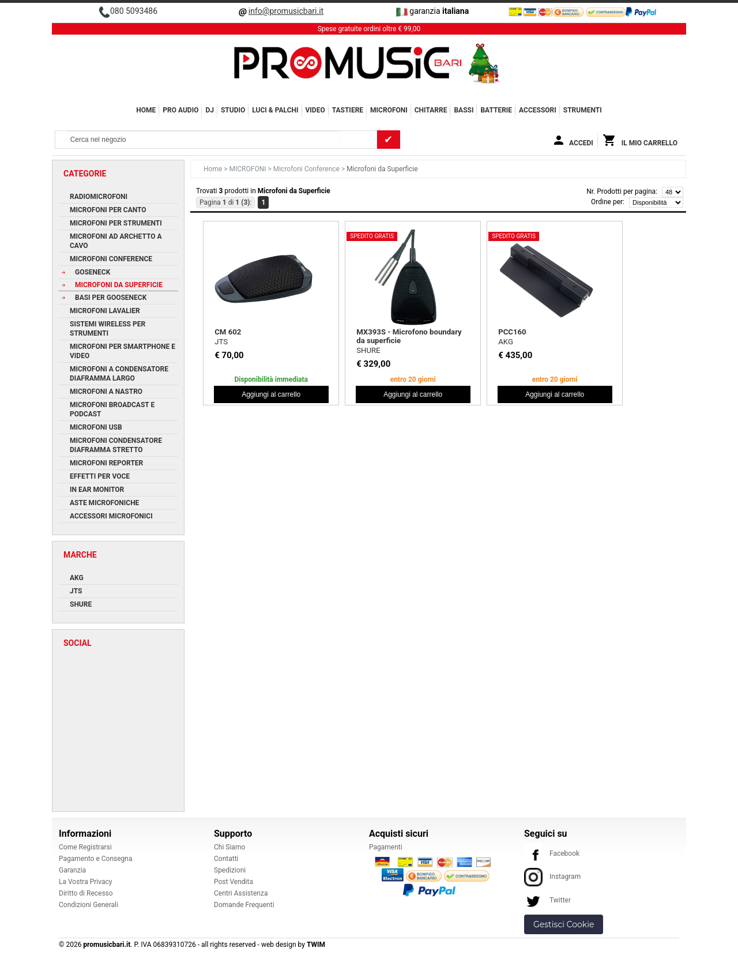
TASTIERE (347, 110)
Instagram (552, 877)
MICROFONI (389, 110)
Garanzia (72, 870)
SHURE (368, 350)
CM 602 (227, 332)
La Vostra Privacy (85, 882)
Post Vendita (233, 882)
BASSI (463, 110)
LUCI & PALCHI (275, 110)
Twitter (547, 900)
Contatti (226, 859)
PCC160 (512, 332)
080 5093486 (133, 11)
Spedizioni (230, 870)
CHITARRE (431, 110)
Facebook (551, 853)
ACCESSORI (537, 110)
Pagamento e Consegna (96, 859)
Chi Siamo (229, 847)
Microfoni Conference (307, 169)
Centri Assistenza (241, 893)
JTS (221, 341)
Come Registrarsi (85, 847)
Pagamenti (385, 847)
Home (146, 110)
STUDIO (233, 110)
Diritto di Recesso (86, 893)
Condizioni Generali (88, 905)
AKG (505, 341)
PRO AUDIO (180, 110)
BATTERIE (496, 110)
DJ (209, 110)
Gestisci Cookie (563, 924)
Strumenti (582, 110)
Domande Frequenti (244, 905)
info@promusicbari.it (285, 11)
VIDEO (315, 110)
